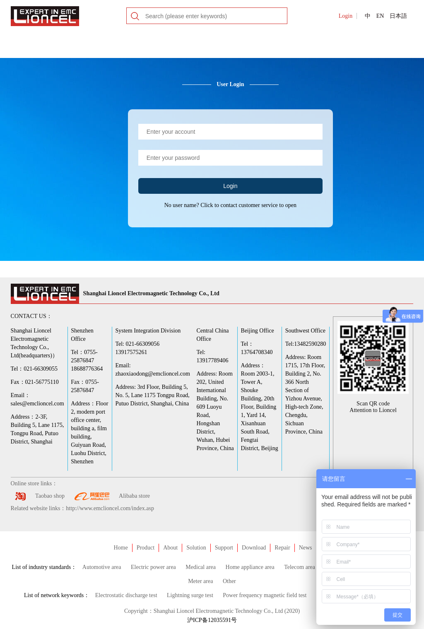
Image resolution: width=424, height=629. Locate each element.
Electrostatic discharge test (126, 595)
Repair (282, 548)
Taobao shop (50, 496)
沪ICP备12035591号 (212, 620)
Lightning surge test (190, 595)
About (170, 548)
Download (254, 548)
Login (345, 16)
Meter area (200, 581)
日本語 (398, 16)
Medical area (201, 567)
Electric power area (153, 567)
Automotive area (101, 567)
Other (229, 581)
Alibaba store (134, 496)
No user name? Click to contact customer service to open (230, 205)
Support (224, 548)
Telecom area (299, 567)
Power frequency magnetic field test (264, 595)
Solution (196, 548)
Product (146, 548)
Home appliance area (250, 567)
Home (120, 548)
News (305, 548)
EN (380, 16)
